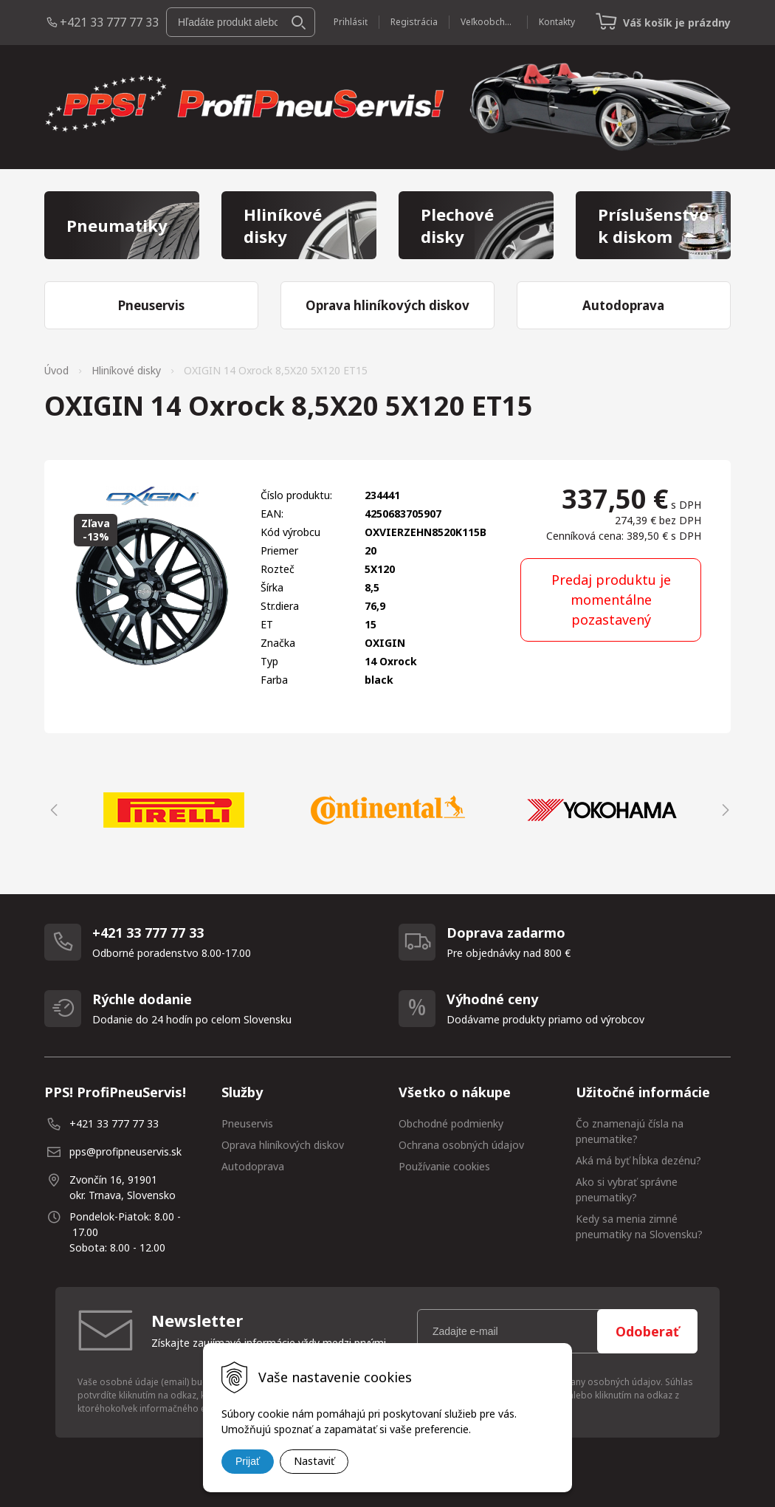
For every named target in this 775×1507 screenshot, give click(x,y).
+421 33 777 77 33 (109, 22)
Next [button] (723, 810)
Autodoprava (252, 1166)
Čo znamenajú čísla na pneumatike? (629, 1131)
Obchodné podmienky (451, 1123)
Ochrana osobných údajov (461, 1145)
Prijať (247, 1461)
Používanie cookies (444, 1166)
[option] (173, 810)
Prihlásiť (351, 22)
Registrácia (414, 22)
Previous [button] (51, 810)
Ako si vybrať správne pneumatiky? (627, 1189)
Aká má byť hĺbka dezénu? (638, 1160)
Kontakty (557, 22)
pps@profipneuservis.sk (125, 1151)
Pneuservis (247, 1123)
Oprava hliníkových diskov (282, 1145)
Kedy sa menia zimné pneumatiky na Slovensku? (639, 1226)
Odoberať (647, 1331)
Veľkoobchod (488, 22)
